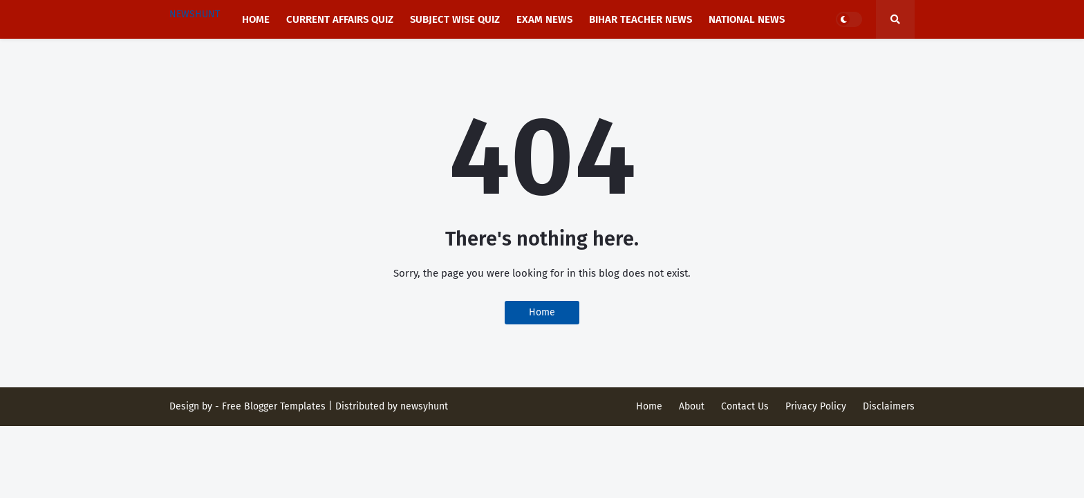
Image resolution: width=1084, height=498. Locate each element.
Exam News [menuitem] (544, 19)
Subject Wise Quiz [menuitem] (455, 19)
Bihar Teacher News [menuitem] (640, 19)
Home (542, 312)
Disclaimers (889, 406)
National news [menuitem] (747, 19)
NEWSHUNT (194, 14)
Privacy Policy (815, 406)
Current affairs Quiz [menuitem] (339, 19)
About (691, 406)
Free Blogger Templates (274, 406)
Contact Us (745, 406)
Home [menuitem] (256, 19)
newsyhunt (424, 406)
